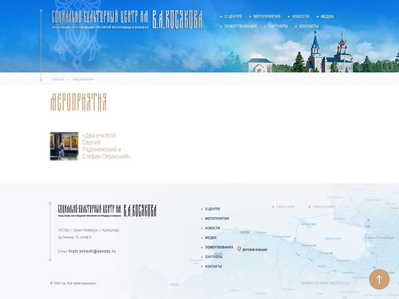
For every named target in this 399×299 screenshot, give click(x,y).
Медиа (327, 16)
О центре (233, 16)
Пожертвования (241, 26)
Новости (300, 16)
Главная (58, 79)
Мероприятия (267, 16)
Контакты (309, 26)
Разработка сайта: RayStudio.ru (325, 283)
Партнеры (278, 26)
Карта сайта (286, 207)
